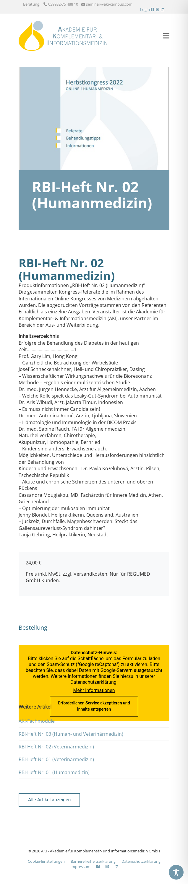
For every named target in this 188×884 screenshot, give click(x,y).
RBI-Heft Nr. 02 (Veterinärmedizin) (56, 746)
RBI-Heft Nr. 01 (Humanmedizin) (54, 772)
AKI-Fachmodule (37, 721)
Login (145, 9)
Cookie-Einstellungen (46, 861)
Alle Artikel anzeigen (49, 799)
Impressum (80, 866)
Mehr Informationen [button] (94, 690)
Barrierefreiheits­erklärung (93, 861)
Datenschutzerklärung (93, 682)
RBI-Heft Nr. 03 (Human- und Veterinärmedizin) (71, 734)
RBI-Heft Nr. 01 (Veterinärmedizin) (56, 759)
